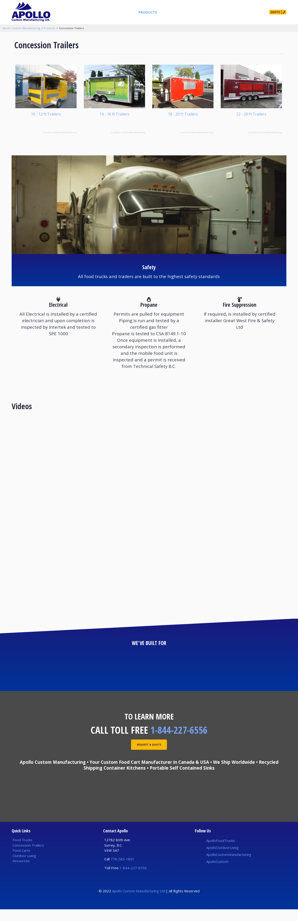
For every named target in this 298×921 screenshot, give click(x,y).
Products (141, 12)
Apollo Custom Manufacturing (21, 28)
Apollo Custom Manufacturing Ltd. (139, 902)
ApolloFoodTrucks (220, 852)
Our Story (227, 12)
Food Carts (21, 862)
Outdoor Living (24, 867)
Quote (271, 12)
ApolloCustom (217, 873)
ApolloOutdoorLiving (222, 859)
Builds (182, 12)
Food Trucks (22, 851)
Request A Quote (149, 758)
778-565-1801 (122, 871)
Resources (202, 12)
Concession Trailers (71, 28)
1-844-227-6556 (178, 741)
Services (163, 12)
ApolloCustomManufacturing (228, 866)
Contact (249, 12)
